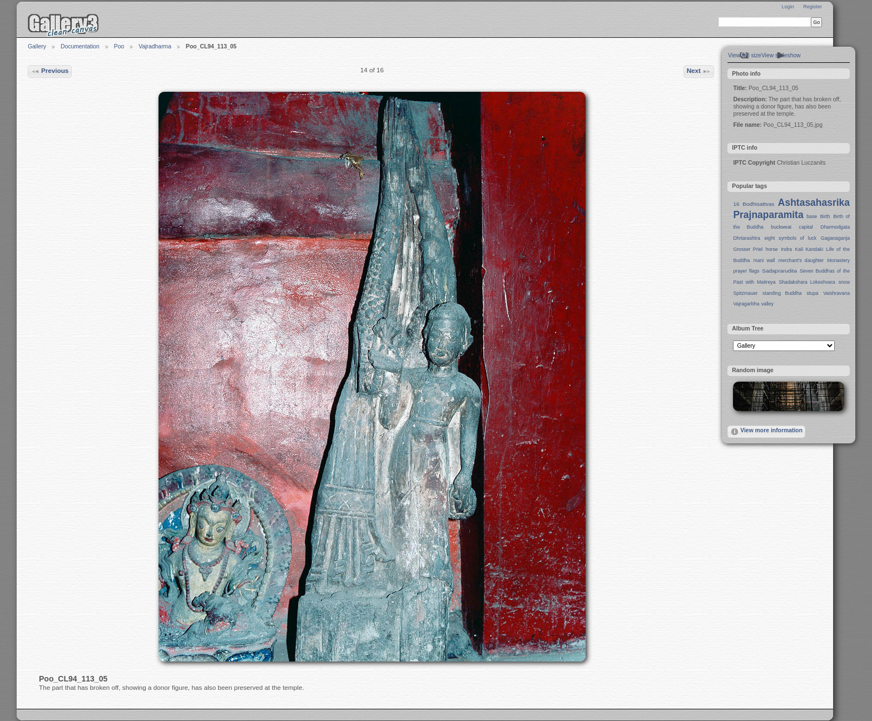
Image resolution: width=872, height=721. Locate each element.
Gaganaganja (835, 238)
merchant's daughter (801, 260)
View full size (744, 55)
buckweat (781, 227)
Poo (119, 46)
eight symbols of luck (790, 238)
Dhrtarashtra (746, 238)
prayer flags (746, 271)
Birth (825, 216)
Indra (786, 249)
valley (767, 304)
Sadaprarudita (779, 271)
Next (699, 71)
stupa (812, 293)
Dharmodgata (835, 227)
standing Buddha (782, 293)
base (811, 216)
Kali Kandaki (809, 249)
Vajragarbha (746, 304)
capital (806, 227)
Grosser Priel (747, 249)
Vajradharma (154, 46)
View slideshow (781, 55)
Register (812, 6)
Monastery (838, 260)
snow (844, 282)
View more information (766, 431)
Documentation (80, 46)
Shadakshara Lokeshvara (807, 282)
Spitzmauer (745, 293)
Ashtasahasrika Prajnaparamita (791, 208)
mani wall (764, 260)
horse (772, 249)
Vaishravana (836, 293)
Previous (50, 71)
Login (787, 6)
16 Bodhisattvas (753, 204)
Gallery (37, 46)
